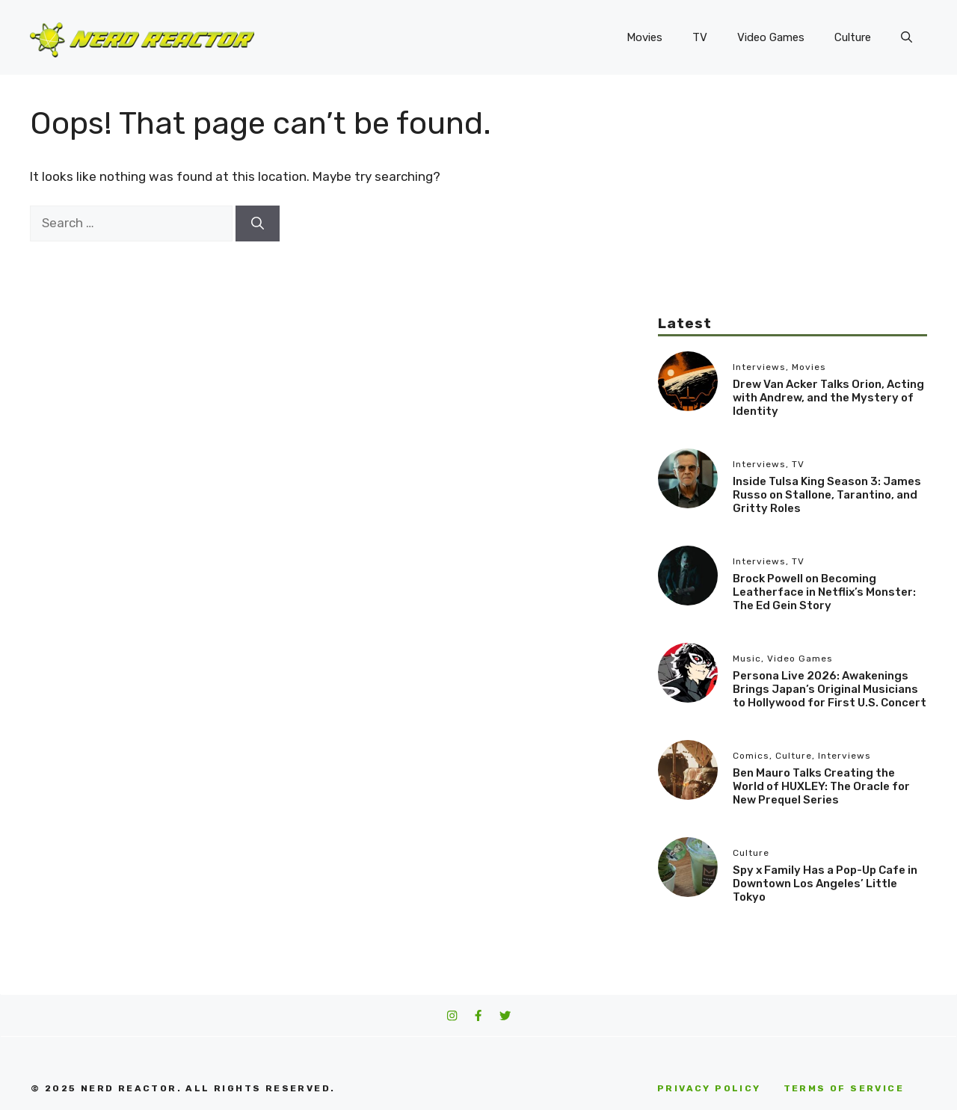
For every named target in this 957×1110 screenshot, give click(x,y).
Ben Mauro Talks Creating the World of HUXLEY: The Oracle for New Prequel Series (821, 786)
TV (699, 37)
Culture (852, 37)
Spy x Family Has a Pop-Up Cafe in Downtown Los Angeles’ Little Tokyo (825, 883)
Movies (644, 37)
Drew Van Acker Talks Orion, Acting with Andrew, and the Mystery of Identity (828, 397)
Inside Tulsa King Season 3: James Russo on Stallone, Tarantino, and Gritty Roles (827, 495)
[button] (906, 37)
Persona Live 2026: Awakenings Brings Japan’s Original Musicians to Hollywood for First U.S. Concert (829, 689)
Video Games (770, 37)
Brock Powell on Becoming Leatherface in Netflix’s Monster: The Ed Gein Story (824, 592)
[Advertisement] (792, 209)
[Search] (258, 223)
